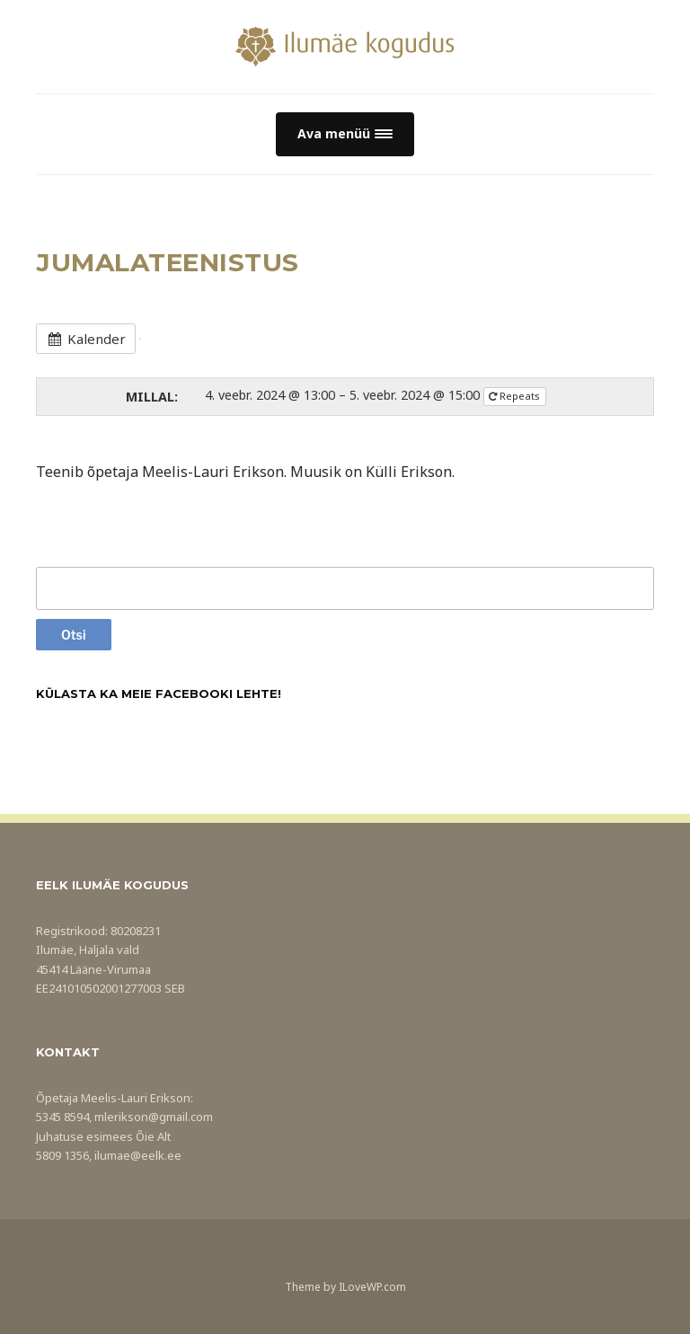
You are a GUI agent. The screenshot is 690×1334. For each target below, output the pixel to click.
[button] (345, 134)
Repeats (516, 395)
